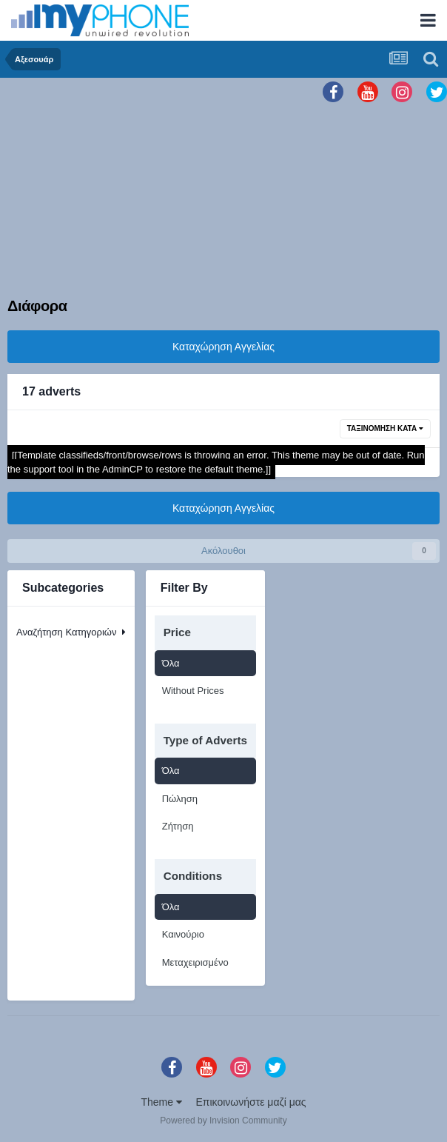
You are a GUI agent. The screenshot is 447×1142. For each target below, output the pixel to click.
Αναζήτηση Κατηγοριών (71, 632)
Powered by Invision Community (223, 1120)
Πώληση (180, 798)
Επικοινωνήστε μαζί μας (251, 1102)
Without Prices (193, 690)
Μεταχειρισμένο (195, 962)
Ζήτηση (178, 826)
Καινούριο (183, 934)
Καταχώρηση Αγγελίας (223, 347)
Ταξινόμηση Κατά (385, 428)
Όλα (171, 663)
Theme (161, 1102)
